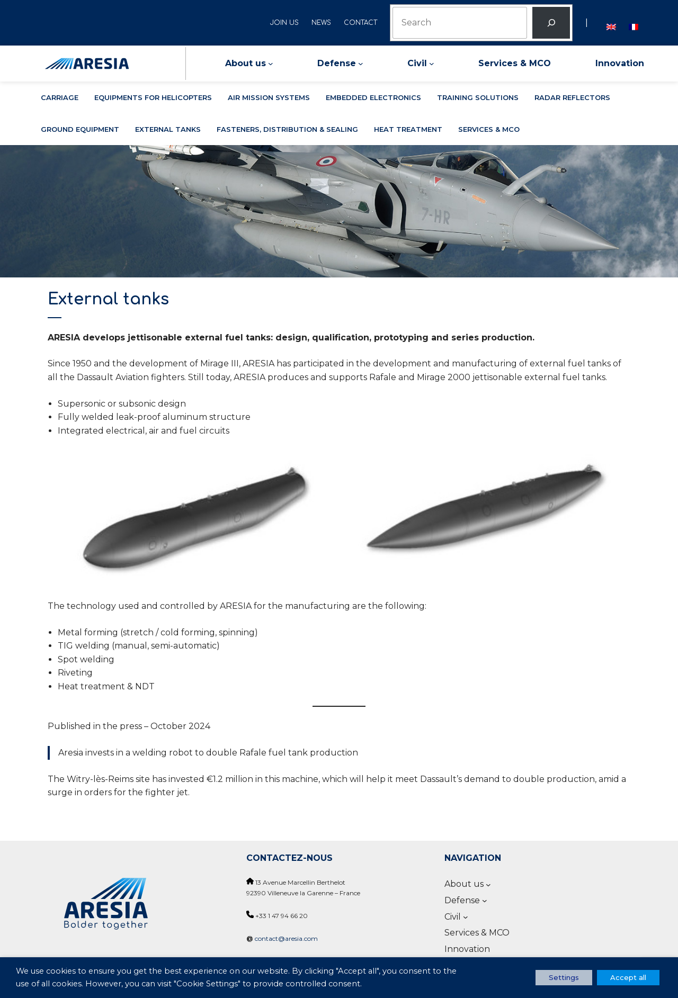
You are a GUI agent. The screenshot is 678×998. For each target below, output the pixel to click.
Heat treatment (408, 129)
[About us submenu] (270, 63)
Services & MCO (489, 129)
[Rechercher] (551, 23)
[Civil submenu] (431, 63)
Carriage (59, 97)
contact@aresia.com (286, 938)
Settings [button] (564, 977)
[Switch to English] (611, 22)
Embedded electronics (373, 97)
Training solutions (478, 97)
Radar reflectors (572, 97)
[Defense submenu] (360, 63)
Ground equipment (80, 129)
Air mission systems (269, 97)
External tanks (168, 129)
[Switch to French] (633, 22)
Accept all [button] (628, 977)
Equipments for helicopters (153, 97)
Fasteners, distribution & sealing (287, 129)
